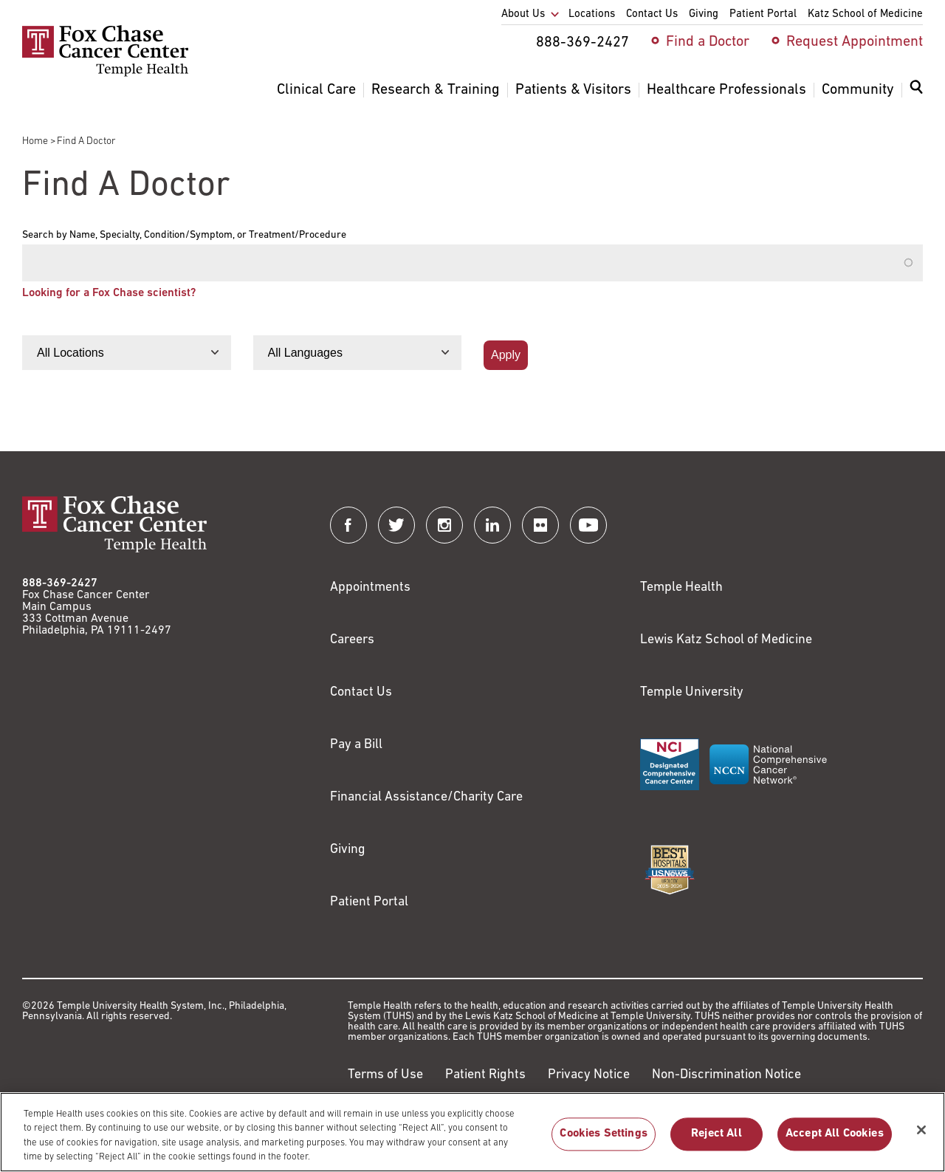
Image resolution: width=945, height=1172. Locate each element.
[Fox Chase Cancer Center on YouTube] (588, 525)
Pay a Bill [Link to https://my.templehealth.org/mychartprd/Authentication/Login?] (356, 745)
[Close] (921, 1139)
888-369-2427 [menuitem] (582, 42)
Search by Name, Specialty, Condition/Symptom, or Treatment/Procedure (184, 235)
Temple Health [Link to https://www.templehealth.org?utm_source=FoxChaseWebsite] (681, 587)
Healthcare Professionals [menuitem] (726, 90)
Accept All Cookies (835, 1143)
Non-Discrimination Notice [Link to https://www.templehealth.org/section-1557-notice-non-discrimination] (726, 1075)
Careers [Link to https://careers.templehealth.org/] (352, 640)
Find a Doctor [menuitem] (707, 42)
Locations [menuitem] (591, 14)
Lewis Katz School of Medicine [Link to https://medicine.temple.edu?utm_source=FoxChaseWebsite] (726, 640)
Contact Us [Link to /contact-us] (361, 692)
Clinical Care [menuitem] (316, 90)
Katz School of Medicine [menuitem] (865, 14)
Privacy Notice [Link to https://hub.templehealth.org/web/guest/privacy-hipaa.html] (589, 1075)
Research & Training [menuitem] (435, 90)
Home (35, 141)
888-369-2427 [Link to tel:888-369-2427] (59, 583)
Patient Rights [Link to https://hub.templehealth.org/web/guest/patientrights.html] (485, 1075)
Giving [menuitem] (703, 14)
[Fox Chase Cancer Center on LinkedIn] (492, 525)
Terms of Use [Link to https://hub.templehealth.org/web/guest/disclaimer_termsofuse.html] (385, 1075)
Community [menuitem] (858, 90)
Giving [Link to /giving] (347, 850)
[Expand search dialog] (916, 90)
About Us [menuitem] (523, 14)
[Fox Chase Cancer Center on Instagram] (444, 525)
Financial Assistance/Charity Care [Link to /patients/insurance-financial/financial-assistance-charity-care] (426, 797)
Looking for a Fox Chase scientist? (109, 293)
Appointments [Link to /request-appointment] (370, 587)
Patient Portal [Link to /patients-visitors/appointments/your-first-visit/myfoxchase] (369, 902)
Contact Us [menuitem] (652, 14)
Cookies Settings (603, 1143)
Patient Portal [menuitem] (763, 14)
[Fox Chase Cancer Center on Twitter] (396, 525)
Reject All (716, 1143)
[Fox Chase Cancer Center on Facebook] (348, 525)
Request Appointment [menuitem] (854, 42)
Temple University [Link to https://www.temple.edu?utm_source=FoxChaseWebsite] (691, 692)
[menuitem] (916, 96)
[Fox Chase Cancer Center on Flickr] (540, 525)
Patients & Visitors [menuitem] (573, 90)
